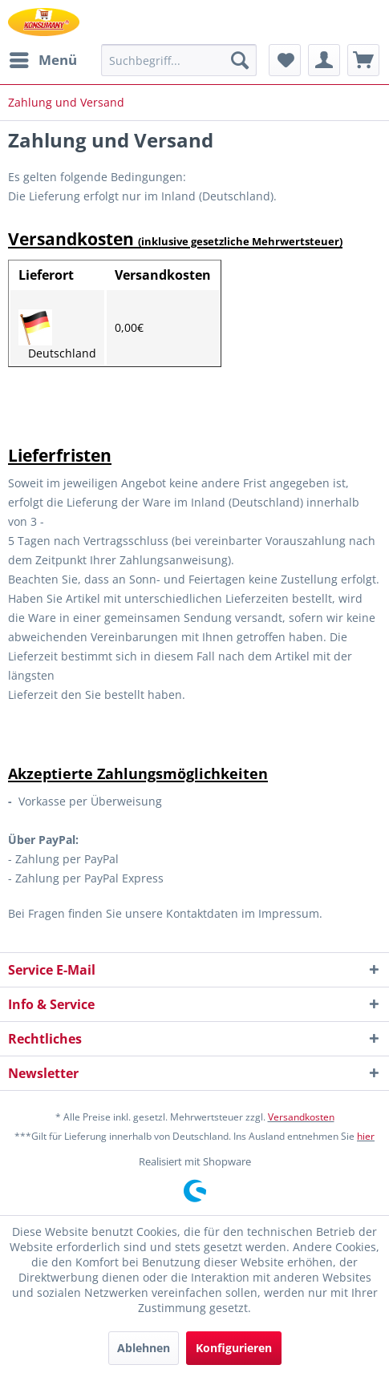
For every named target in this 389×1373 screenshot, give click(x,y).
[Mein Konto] (324, 60)
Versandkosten (301, 1117)
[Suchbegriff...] (179, 60)
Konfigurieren (234, 1347)
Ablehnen (143, 1347)
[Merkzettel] (285, 60)
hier (366, 1136)
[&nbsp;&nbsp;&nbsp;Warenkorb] (363, 60)
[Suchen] (240, 60)
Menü (43, 58)
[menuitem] (42, 60)
